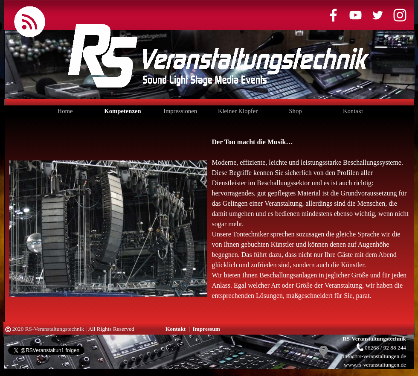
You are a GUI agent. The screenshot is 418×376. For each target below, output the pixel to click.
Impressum (206, 329)
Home (65, 111)
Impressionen (180, 111)
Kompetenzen (122, 111)
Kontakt (353, 111)
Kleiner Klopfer (238, 111)
